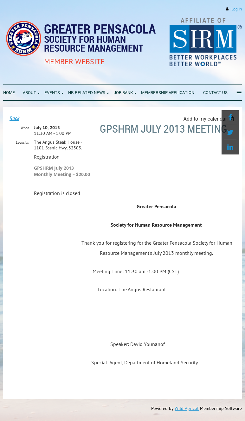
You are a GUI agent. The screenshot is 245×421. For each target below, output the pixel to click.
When (25, 127)
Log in (236, 9)
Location (22, 142)
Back (14, 118)
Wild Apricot (187, 408)
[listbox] (209, 119)
